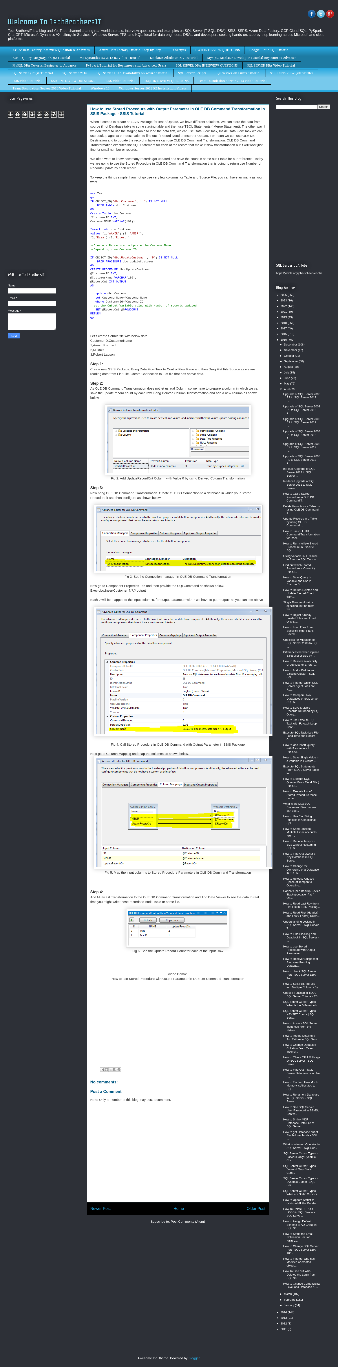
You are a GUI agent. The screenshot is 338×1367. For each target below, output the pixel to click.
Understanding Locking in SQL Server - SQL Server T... (301, 925)
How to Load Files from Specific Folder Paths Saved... (298, 631)
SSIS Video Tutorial (27, 81)
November (291, 350)
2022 (284, 306)
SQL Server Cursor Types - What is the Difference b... (301, 1003)
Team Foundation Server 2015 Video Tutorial (47, 88)
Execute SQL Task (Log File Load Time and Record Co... (300, 736)
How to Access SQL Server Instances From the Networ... (300, 1027)
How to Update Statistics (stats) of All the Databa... (301, 1201)
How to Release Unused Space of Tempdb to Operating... (298, 882)
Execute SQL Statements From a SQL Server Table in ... (301, 770)
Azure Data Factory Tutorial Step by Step (130, 50)
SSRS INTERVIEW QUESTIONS (73, 81)
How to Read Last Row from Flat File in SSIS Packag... (301, 905)
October (289, 355)
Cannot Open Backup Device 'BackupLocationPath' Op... (301, 894)
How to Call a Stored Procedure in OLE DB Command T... (298, 497)
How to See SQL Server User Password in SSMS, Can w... (301, 1110)
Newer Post (100, 1208)
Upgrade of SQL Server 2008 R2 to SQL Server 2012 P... (301, 397)
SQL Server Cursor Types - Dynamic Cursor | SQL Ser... (300, 1182)
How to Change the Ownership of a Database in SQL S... (301, 869)
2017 (284, 328)
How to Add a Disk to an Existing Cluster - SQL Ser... (298, 674)
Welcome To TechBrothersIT (55, 21)
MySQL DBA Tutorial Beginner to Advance (45, 65)
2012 (284, 1323)
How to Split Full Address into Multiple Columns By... (301, 985)
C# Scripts (178, 50)
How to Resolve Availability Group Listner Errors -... (300, 662)
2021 (284, 311)
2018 (284, 323)
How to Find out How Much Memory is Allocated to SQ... (300, 1086)
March (288, 1294)
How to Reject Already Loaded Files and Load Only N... (299, 618)
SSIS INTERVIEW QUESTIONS (291, 73)
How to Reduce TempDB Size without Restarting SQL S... (299, 845)
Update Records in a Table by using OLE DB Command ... (300, 522)
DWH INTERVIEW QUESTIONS (217, 50)
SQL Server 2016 (74, 73)
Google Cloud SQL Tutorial (269, 50)
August (289, 366)
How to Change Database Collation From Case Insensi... (299, 1048)
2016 (284, 334)
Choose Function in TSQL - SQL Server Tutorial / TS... (301, 994)
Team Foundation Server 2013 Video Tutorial (232, 81)
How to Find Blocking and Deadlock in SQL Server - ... (301, 937)
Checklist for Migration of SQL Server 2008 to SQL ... (300, 643)
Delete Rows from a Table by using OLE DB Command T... (301, 510)
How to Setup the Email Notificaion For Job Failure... (298, 1237)
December (291, 344)
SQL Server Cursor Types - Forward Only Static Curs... (300, 1169)
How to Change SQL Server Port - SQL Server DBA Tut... (301, 1249)
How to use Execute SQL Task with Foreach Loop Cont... (300, 723)
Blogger (194, 1358)
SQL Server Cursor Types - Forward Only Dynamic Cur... (300, 1157)
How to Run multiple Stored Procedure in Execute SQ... (300, 547)
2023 (284, 300)
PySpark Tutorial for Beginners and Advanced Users (126, 65)
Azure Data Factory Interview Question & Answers (51, 50)
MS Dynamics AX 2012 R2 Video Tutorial (110, 57)
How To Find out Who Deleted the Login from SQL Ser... (299, 1274)
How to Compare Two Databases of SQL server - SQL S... (301, 698)
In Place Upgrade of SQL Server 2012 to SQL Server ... (299, 472)
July (287, 372)
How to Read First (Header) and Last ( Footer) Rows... (301, 914)
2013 (284, 1317)
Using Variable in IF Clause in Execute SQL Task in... (300, 557)
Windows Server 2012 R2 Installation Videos (153, 88)
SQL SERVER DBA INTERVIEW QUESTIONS (207, 65)
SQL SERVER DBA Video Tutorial (271, 65)
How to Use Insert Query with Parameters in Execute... (298, 748)
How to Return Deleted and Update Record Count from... (300, 593)
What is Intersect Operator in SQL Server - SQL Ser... (301, 1146)
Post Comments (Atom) (188, 1221)
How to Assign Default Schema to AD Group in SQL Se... (300, 1225)
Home (178, 1208)
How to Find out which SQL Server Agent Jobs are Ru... (300, 686)
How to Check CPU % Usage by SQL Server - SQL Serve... (301, 1061)
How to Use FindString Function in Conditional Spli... (299, 820)
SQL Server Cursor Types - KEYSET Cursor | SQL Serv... (300, 1014)
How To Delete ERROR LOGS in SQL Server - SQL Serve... (299, 1212)
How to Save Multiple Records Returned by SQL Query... (301, 711)
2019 (284, 317)
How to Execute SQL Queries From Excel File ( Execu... (301, 782)
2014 (284, 1312)
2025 (284, 295)
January (289, 1305)
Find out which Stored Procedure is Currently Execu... (299, 568)
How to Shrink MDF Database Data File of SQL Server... (298, 1123)
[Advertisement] (45, 158)
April (287, 389)
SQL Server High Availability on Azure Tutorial (133, 73)
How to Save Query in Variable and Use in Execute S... (297, 581)
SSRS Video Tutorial (120, 81)
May (287, 383)
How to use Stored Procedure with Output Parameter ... (299, 950)
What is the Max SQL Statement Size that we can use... (299, 807)
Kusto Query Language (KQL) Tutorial (41, 57)
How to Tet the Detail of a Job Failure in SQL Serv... (301, 1037)
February (290, 1299)
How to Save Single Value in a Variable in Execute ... (301, 759)
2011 (284, 1329)
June (287, 378)
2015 (284, 339)
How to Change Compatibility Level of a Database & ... (301, 1285)
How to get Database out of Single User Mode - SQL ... (300, 1135)
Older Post (256, 1208)
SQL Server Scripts (192, 73)
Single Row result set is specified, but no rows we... (298, 606)
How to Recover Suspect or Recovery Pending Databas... (300, 962)
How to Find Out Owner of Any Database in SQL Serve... (299, 857)
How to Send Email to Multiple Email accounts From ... (300, 832)
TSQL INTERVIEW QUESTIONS (166, 81)
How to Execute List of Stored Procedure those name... (300, 795)
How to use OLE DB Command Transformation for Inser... (301, 534)
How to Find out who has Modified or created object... (299, 1262)
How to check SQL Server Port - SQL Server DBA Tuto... (299, 975)
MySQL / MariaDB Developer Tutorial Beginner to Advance (251, 57)
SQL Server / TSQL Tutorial (33, 73)
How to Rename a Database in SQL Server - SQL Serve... (301, 1098)
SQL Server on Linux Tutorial (238, 73)
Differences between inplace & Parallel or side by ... (301, 653)
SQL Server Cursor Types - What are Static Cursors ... (301, 1192)
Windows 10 (100, 88)
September (291, 361)
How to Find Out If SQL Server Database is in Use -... (301, 1073)
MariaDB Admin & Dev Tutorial (174, 57)
